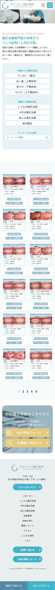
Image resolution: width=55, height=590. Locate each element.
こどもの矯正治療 (27, 106)
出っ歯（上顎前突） (27, 81)
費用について (27, 525)
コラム (27, 540)
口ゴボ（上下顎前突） (27, 92)
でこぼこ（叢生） (27, 75)
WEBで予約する (41, 585)
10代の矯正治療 (27, 112)
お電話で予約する (24, 443)
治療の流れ (27, 520)
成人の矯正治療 (27, 118)
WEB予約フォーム (24, 432)
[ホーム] (18, 5)
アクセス (27, 530)
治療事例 (27, 515)
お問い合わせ (28, 550)
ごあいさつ (27, 495)
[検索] (46, 137)
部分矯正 (27, 123)
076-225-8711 (27, 487)
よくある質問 (27, 535)
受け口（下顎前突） (27, 86)
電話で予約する (14, 585)
